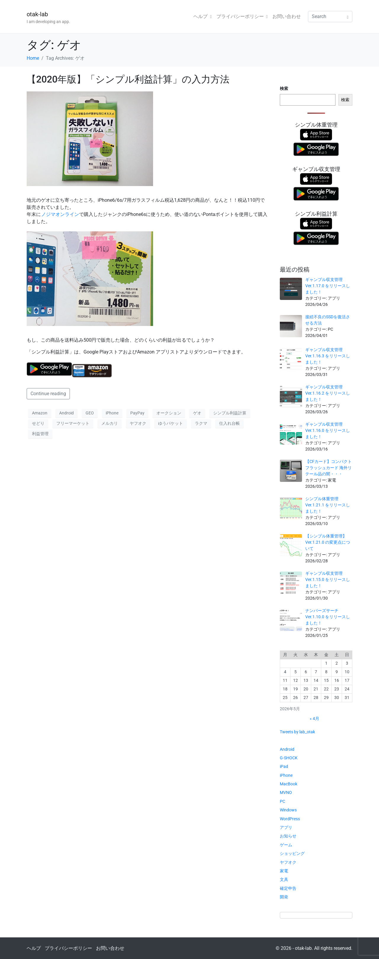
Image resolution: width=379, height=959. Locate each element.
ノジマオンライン (60, 214)
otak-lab (37, 14)
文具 (284, 879)
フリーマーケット (72, 423)
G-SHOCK (289, 757)
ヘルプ (202, 16)
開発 (284, 897)
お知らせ (288, 836)
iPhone (112, 413)
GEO (90, 413)
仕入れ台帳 (229, 423)
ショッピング (292, 853)
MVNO (286, 792)
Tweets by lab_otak (297, 731)
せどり (38, 423)
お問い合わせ (286, 16)
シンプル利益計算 (229, 413)
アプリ (286, 827)
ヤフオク (138, 423)
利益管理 (40, 433)
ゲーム (286, 844)
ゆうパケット (170, 423)
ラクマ (201, 423)
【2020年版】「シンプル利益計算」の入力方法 (128, 79)
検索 (284, 88)
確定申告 (288, 888)
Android (66, 413)
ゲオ (197, 413)
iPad (284, 766)
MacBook (288, 784)
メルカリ (109, 423)
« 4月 (314, 718)
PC (282, 801)
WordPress (290, 818)
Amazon (39, 413)
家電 (284, 870)
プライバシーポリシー (242, 16)
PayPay (137, 413)
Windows (288, 810)
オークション (168, 413)
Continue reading (48, 393)
